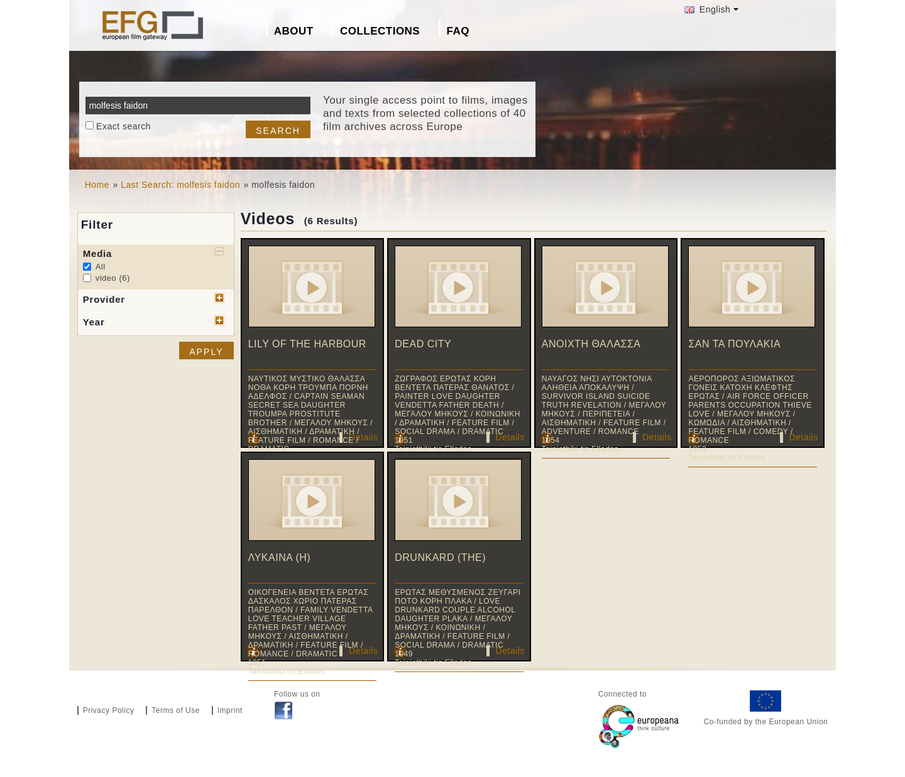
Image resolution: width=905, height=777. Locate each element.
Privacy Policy (108, 710)
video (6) (113, 278)
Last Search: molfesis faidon (180, 185)
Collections (380, 31)
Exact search (123, 126)
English (707, 9)
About (294, 31)
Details (363, 437)
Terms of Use (175, 710)
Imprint (230, 710)
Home (97, 185)
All (101, 266)
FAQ (458, 31)
